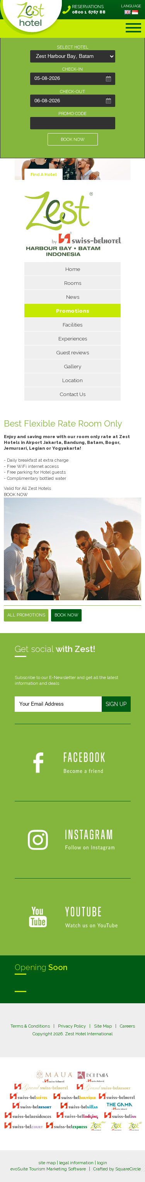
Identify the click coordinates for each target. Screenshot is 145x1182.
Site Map (103, 1026)
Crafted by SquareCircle (117, 1169)
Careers (127, 1026)
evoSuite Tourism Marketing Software (48, 1169)
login (102, 1162)
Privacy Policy (72, 1026)
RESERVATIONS (89, 9)
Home (72, 269)
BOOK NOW (73, 139)
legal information (76, 1162)
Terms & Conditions (30, 1026)
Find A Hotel (43, 174)
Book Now (66, 615)
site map (47, 1162)
